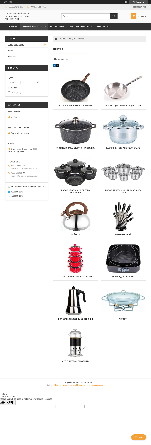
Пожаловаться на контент (65, 385)
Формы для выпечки (123, 277)
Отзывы (12, 56)
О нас (11, 50)
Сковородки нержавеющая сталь (123, 106)
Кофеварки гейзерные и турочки (75, 319)
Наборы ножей (123, 235)
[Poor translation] (10, 402)
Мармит (123, 319)
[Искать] (114, 16)
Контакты (103, 26)
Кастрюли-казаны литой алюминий (75, 148)
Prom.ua (88, 382)
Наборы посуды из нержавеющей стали (123, 191)
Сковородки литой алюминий (75, 106)
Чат (139, 437)
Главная (12, 26)
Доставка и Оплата (80, 26)
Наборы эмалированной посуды (75, 277)
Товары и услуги (32, 26)
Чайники (75, 235)
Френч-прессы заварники (75, 361)
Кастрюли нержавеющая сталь (123, 148)
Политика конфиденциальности (90, 385)
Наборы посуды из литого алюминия (75, 191)
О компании (57, 26)
